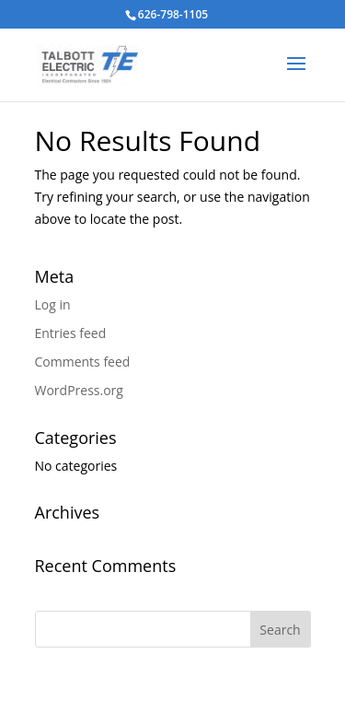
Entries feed (71, 333)
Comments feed (83, 361)
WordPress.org (79, 390)
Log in (53, 304)
